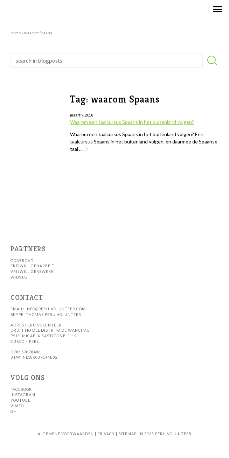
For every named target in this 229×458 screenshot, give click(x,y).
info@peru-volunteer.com (56, 309)
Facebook (21, 389)
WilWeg (19, 277)
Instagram (23, 395)
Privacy (106, 434)
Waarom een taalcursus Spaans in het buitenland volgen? (132, 122)
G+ (13, 411)
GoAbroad (22, 261)
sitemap (127, 434)
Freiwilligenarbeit (33, 266)
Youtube (20, 400)
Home (16, 32)
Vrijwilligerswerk (32, 271)
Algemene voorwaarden (66, 434)
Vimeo (17, 406)
